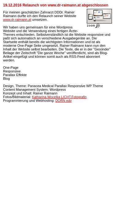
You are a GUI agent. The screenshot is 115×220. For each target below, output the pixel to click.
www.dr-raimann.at (17, 19)
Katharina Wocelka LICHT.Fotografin (59, 97)
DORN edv (63, 100)
